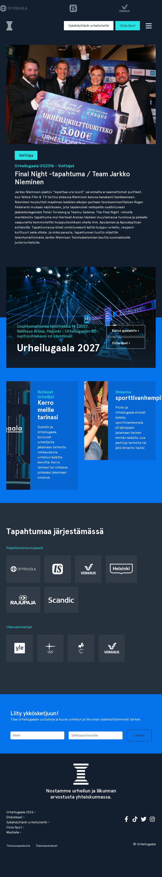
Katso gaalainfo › (125, 331)
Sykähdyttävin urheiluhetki (88, 26)
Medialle (12, 832)
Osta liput (127, 26)
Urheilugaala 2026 (20, 812)
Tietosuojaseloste (18, 845)
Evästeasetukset (47, 845)
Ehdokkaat (14, 817)
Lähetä (139, 735)
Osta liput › (121, 343)
